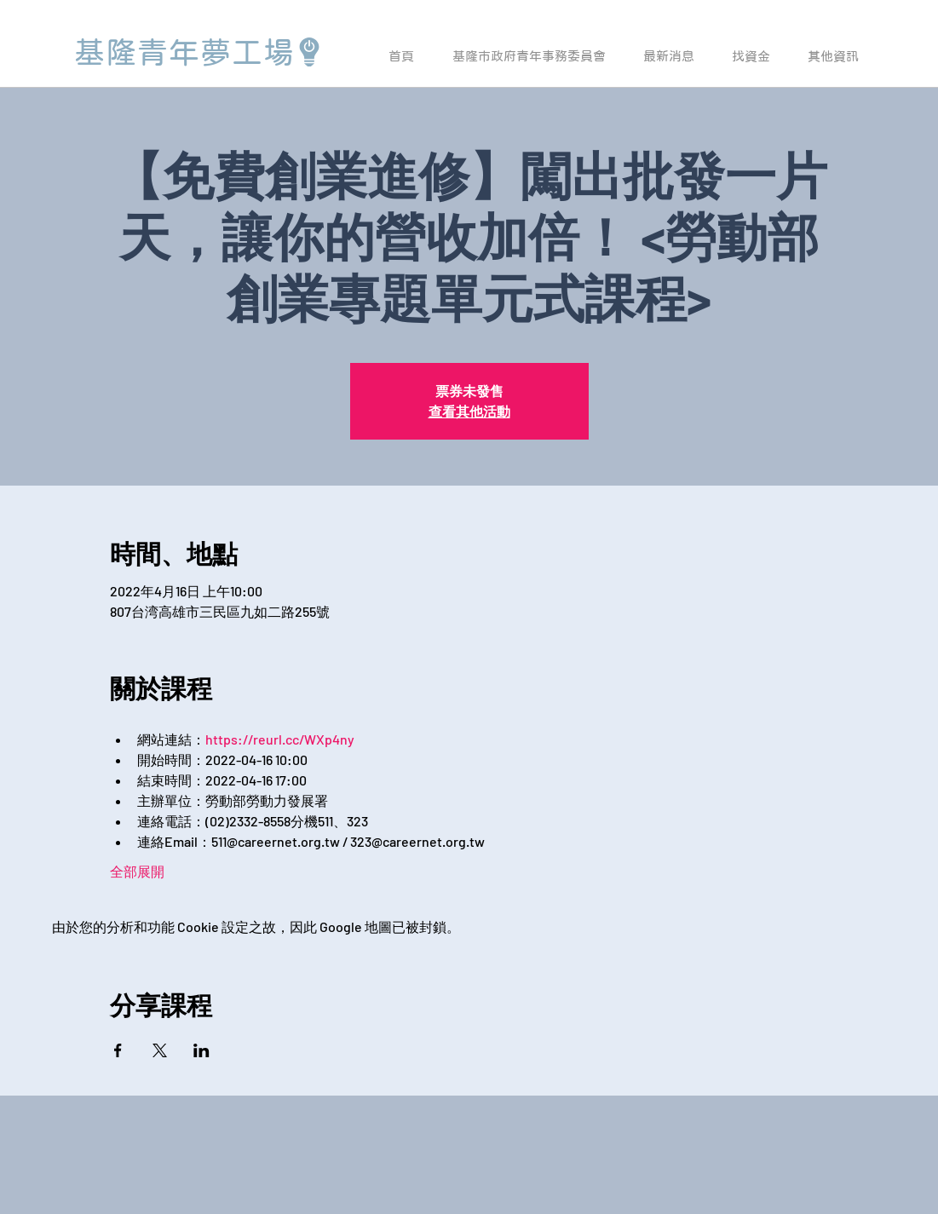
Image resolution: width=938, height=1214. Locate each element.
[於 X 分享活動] (160, 1050)
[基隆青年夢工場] (199, 52)
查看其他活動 (469, 411)
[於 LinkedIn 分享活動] (201, 1050)
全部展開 (137, 871)
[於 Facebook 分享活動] (118, 1050)
